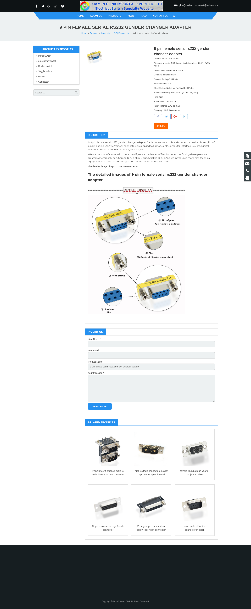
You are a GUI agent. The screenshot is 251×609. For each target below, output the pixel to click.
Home (84, 33)
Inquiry (161, 125)
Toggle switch (45, 71)
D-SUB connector (121, 33)
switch (41, 76)
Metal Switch (44, 56)
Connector (106, 33)
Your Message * (96, 373)
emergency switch (47, 61)
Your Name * (94, 339)
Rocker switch (45, 66)
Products (94, 33)
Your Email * (94, 350)
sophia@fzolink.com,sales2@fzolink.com (197, 5)
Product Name (95, 361)
